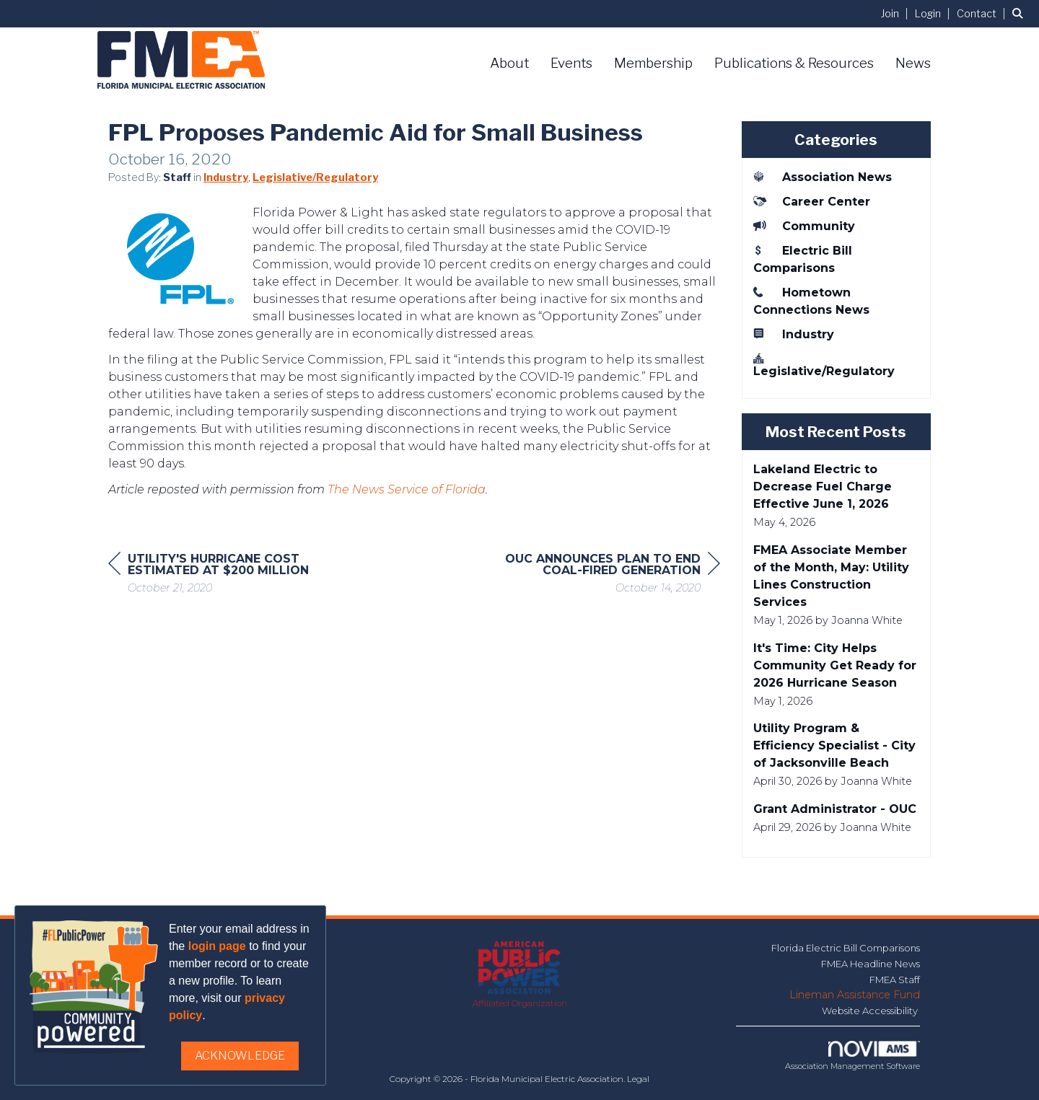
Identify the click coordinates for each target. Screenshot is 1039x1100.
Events (571, 63)
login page (217, 946)
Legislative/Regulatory (315, 177)
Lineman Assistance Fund (854, 994)
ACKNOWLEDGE (240, 1055)
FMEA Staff (894, 979)
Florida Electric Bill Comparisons (845, 948)
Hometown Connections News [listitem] (811, 301)
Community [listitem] (804, 226)
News (913, 63)
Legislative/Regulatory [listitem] (824, 364)
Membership (653, 63)
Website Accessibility (871, 1010)
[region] (612, 575)
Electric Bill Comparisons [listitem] (802, 259)
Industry (225, 177)
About (509, 63)
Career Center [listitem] (811, 201)
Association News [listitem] (822, 177)
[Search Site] (1020, 13)
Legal (638, 1078)
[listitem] (896, 13)
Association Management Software (852, 1056)
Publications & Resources (794, 63)
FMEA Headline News (870, 963)
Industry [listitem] (793, 334)
